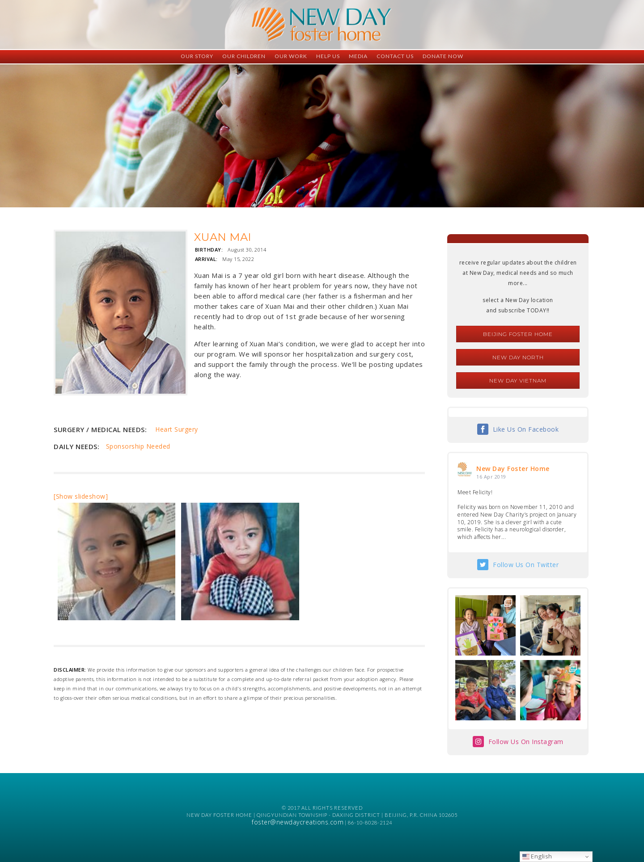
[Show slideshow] (81, 496)
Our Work (291, 56)
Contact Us (395, 56)
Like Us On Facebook (526, 429)
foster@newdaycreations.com (297, 822)
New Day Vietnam (518, 380)
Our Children (244, 56)
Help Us (328, 56)
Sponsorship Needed (138, 446)
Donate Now (443, 56)
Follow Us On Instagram (526, 741)
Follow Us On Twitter (526, 564)
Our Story (197, 56)
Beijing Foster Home (518, 334)
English (537, 856)
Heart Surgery (176, 429)
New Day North (518, 357)
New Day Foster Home (513, 468)
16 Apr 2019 (491, 476)
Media (358, 56)
